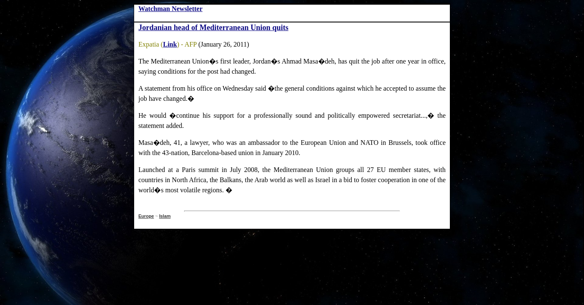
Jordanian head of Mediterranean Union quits (213, 27)
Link (170, 44)
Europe (146, 216)
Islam (165, 216)
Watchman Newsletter (170, 8)
